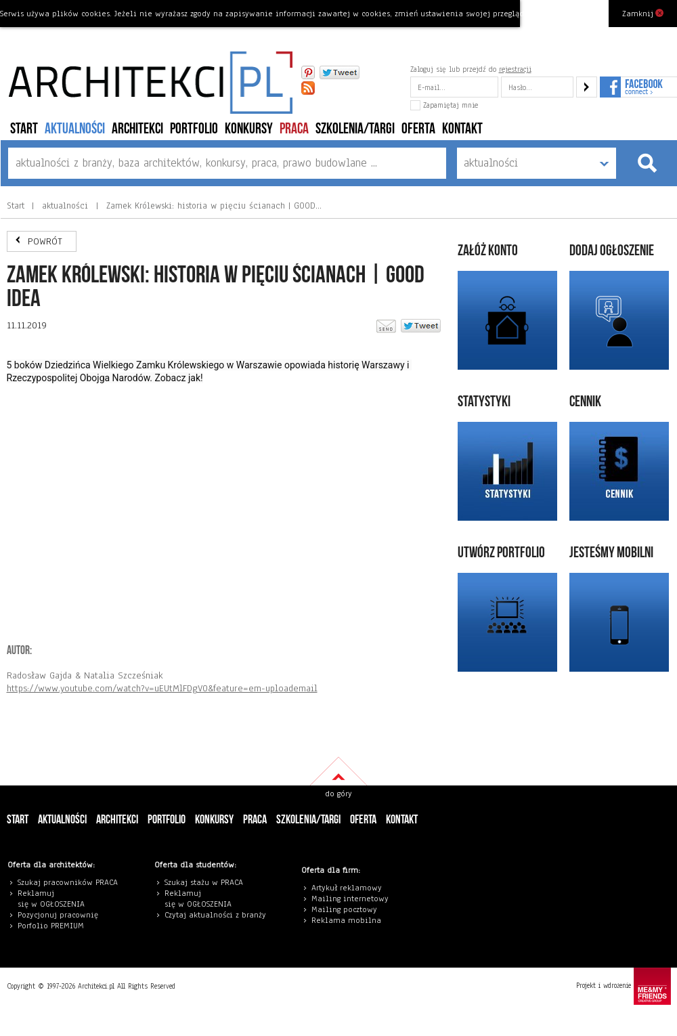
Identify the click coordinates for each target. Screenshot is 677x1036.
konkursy (249, 129)
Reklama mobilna (346, 920)
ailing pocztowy (347, 909)
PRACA (294, 129)
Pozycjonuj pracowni (56, 914)
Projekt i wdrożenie (623, 986)
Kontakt (462, 129)
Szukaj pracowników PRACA (68, 882)
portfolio (194, 129)
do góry (338, 793)
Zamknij (642, 13)
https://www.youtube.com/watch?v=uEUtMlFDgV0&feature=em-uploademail (162, 688)
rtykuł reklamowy (349, 887)
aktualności (75, 129)
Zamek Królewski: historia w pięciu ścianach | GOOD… (212, 206)
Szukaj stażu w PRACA (204, 882)
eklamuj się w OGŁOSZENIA (51, 898)
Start (24, 129)
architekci (137, 129)
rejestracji (515, 69)
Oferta (418, 129)
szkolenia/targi (355, 129)
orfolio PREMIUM (54, 925)
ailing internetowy (353, 898)
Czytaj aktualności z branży (215, 914)
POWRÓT (45, 241)
